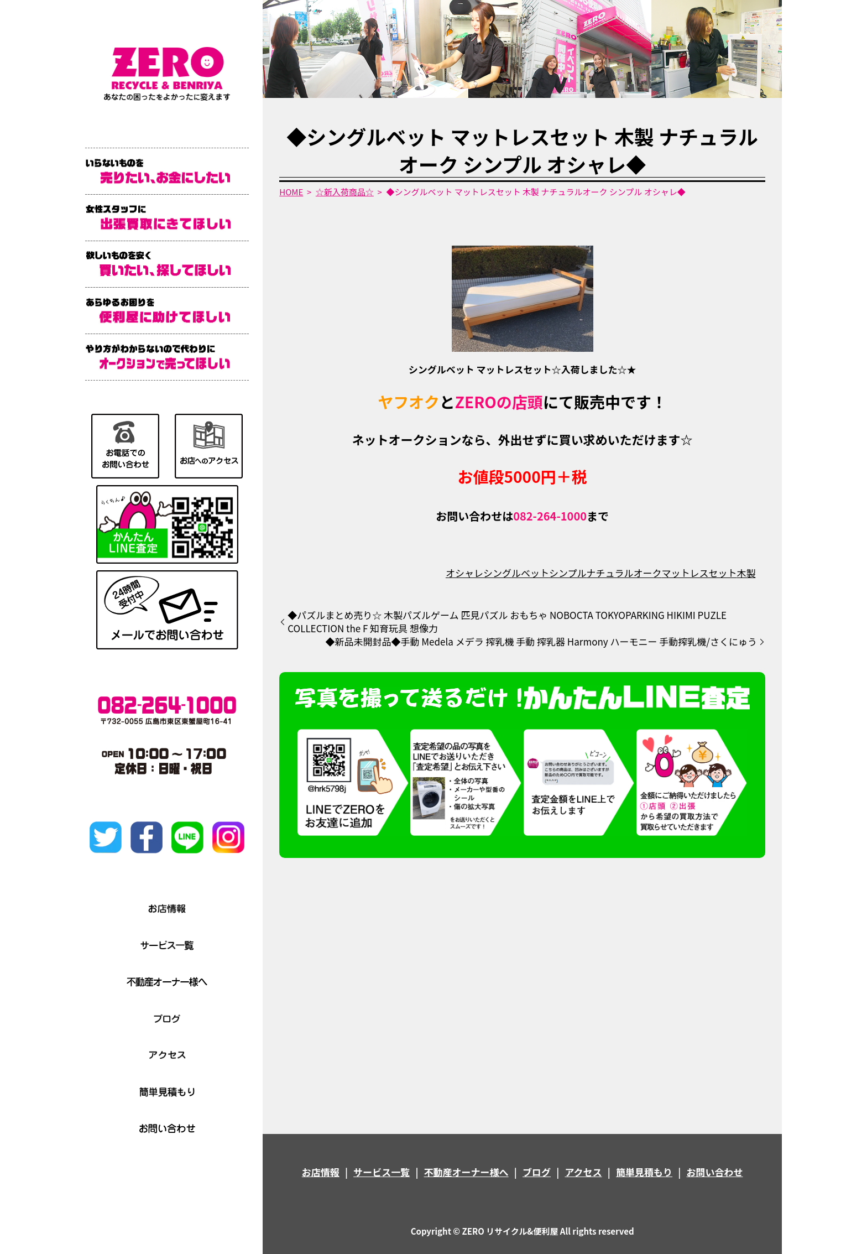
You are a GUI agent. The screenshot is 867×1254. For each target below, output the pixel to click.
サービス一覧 (381, 1172)
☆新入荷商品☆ (345, 191)
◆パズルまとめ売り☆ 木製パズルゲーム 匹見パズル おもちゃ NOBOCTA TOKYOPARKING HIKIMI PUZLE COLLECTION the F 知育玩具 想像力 (507, 621)
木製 (746, 573)
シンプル (568, 573)
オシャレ (464, 573)
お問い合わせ (714, 1172)
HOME (291, 191)
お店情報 (321, 1172)
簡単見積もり (644, 1172)
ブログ (537, 1172)
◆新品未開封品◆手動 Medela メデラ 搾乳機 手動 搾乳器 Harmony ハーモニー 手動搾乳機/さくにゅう (541, 641)
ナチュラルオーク (623, 573)
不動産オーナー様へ (466, 1172)
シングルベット (516, 573)
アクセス (583, 1172)
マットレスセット (699, 573)
